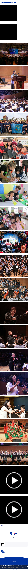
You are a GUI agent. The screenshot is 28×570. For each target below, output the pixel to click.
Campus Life (14, 551)
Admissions (14, 550)
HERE (8, 559)
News (14, 553)
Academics (14, 549)
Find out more (7, 567)
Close (25, 566)
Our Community (14, 552)
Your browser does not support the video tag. (8, 13)
